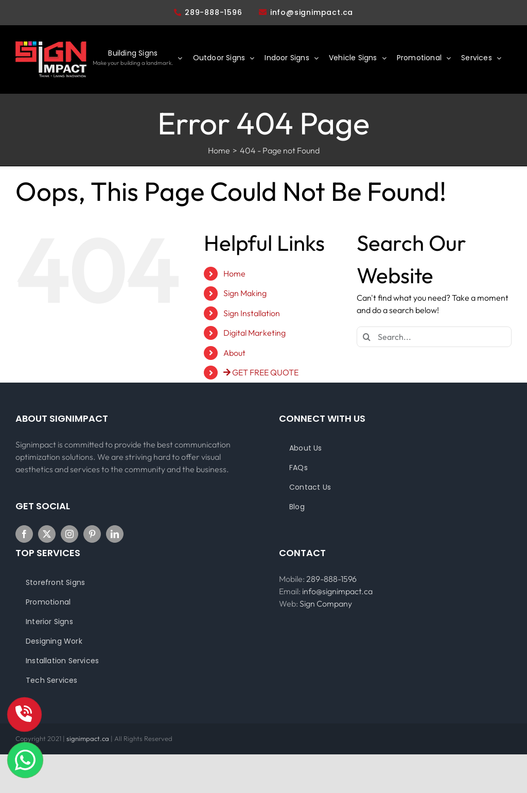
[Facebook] (24, 534)
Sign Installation (251, 313)
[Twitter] (47, 534)
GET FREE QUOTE (260, 372)
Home (234, 273)
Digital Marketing (254, 332)
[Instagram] (69, 534)
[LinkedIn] (115, 534)
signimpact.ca (88, 738)
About (234, 353)
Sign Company (326, 603)
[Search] (367, 336)
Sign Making (245, 293)
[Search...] (434, 336)
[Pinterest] (92, 534)
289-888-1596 (208, 12)
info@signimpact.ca (311, 12)
